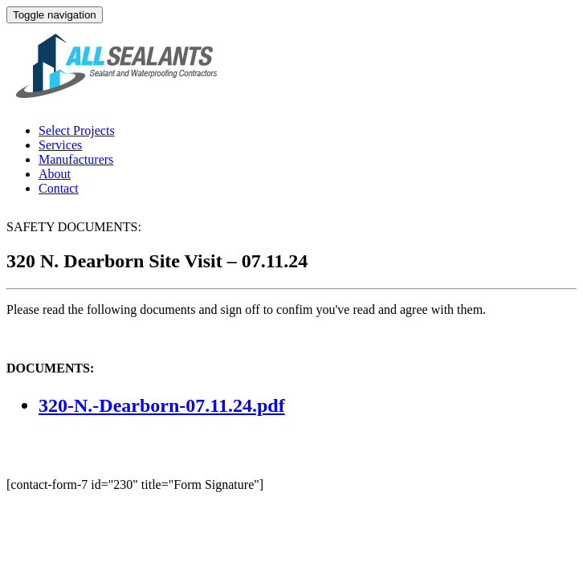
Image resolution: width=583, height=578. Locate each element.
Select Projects (77, 130)
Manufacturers (76, 159)
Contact (59, 188)
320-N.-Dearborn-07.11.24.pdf (162, 405)
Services (60, 145)
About (55, 174)
